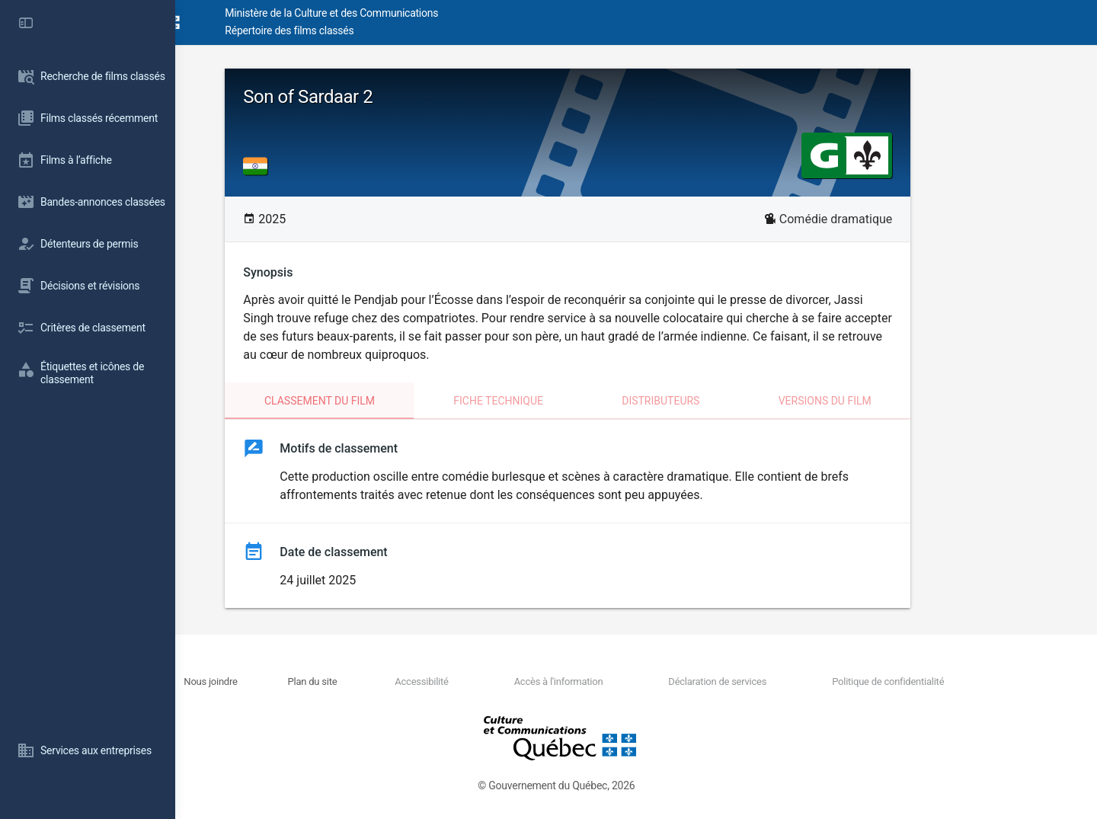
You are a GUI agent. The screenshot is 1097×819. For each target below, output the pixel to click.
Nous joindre (318, 681)
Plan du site (404, 681)
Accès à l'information (619, 681)
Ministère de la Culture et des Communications (449, 13)
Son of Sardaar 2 (376, 96)
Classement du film (388, 401)
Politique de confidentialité (917, 681)
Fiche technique (567, 401)
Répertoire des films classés (407, 30)
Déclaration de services (762, 681)
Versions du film (892, 401)
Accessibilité (497, 681)
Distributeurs (729, 401)
